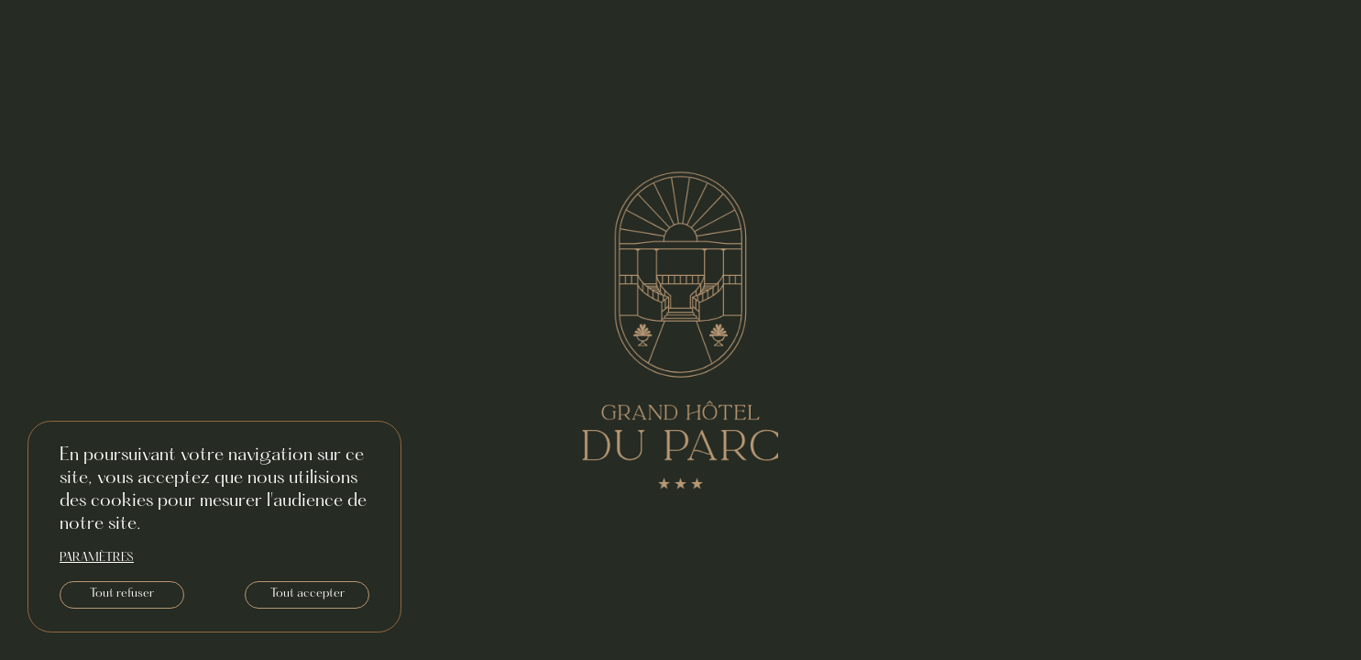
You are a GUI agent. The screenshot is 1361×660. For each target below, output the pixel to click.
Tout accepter (307, 594)
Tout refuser (122, 594)
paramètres (97, 558)
